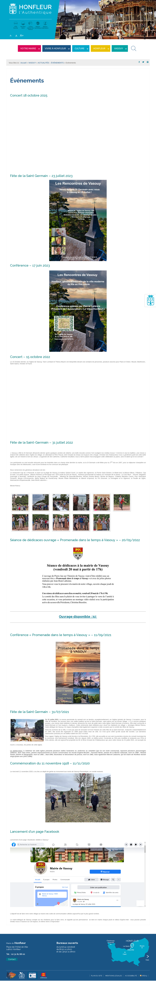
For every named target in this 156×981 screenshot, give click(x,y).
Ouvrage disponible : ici (78, 616)
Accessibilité (131, 976)
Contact (12, 959)
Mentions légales (113, 976)
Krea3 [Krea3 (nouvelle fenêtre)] (143, 976)
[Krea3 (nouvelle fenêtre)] (11, 978)
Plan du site (96, 976)
